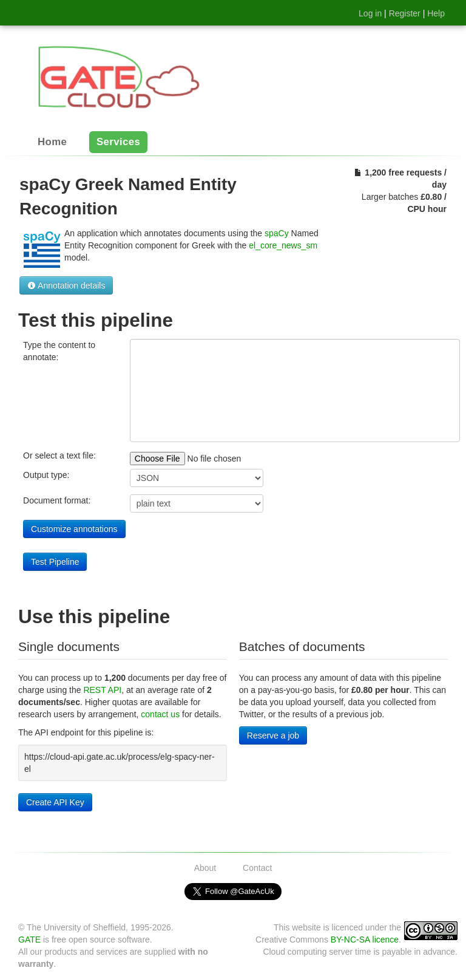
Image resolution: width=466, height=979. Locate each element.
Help (436, 13)
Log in (370, 13)
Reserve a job (273, 735)
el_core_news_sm (283, 245)
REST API (102, 690)
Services (118, 142)
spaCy (277, 233)
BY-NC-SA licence (365, 939)
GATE (29, 939)
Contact (257, 868)
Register (404, 13)
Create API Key (55, 802)
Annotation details (66, 285)
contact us (160, 714)
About (205, 868)
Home (52, 142)
